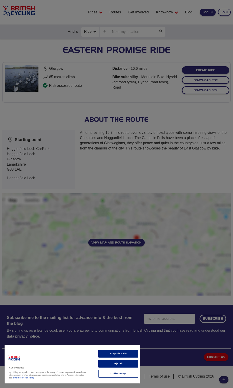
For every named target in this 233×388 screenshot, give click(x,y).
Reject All (118, 364)
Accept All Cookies (118, 354)
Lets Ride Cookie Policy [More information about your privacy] (23, 378)
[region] (72, 364)
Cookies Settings (118, 374)
